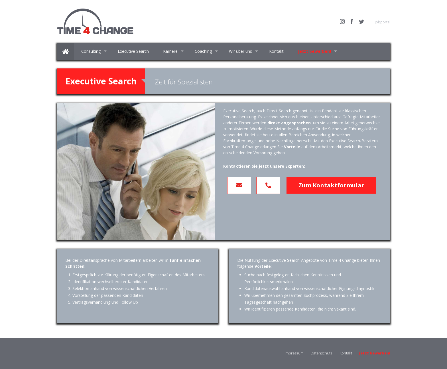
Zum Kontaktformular (331, 185)
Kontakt (276, 51)
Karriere (170, 51)
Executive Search (133, 51)
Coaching (203, 51)
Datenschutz (321, 353)
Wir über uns (240, 51)
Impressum (294, 353)
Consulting (91, 51)
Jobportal (382, 22)
